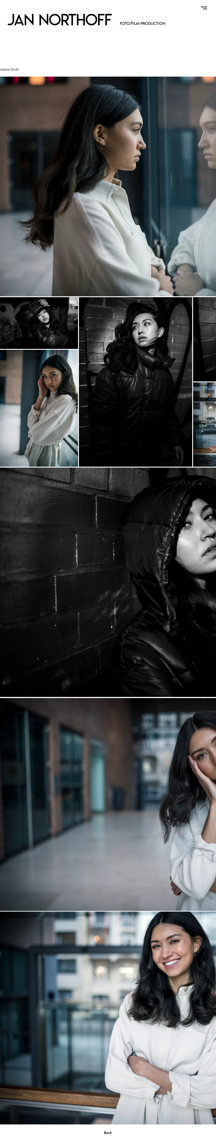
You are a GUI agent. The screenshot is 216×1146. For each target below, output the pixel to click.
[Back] (108, 1132)
